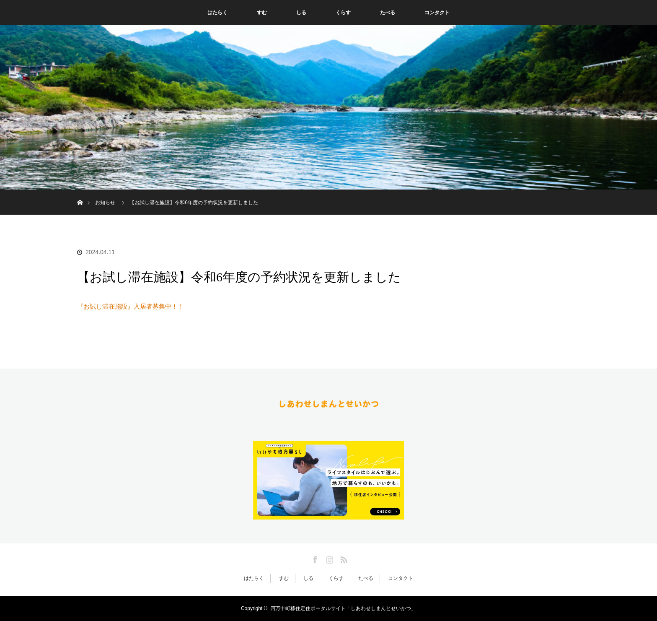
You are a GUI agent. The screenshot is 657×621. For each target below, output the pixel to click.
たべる (387, 13)
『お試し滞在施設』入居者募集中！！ (130, 306)
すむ (262, 13)
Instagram (328, 558)
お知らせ (105, 202)
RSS (342, 558)
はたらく (217, 13)
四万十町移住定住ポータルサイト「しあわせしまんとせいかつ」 (343, 608)
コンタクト (437, 13)
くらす (343, 13)
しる (301, 13)
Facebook (314, 558)
